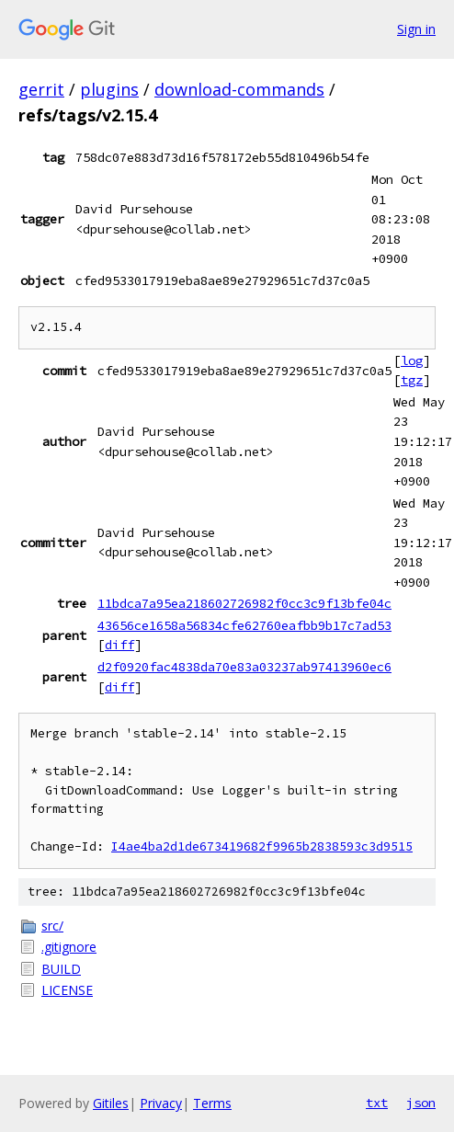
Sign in (416, 29)
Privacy (161, 1103)
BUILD (61, 969)
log (412, 360)
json (421, 1102)
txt (377, 1102)
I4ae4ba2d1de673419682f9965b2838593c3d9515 (262, 846)
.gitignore (68, 946)
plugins (109, 89)
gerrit (41, 89)
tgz (412, 380)
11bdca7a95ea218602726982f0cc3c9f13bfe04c (244, 603)
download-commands (239, 89)
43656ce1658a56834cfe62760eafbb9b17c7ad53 (244, 625)
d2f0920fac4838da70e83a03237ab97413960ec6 (244, 666)
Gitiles (111, 1103)
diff (119, 644)
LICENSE (67, 990)
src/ (52, 925)
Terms (212, 1103)
